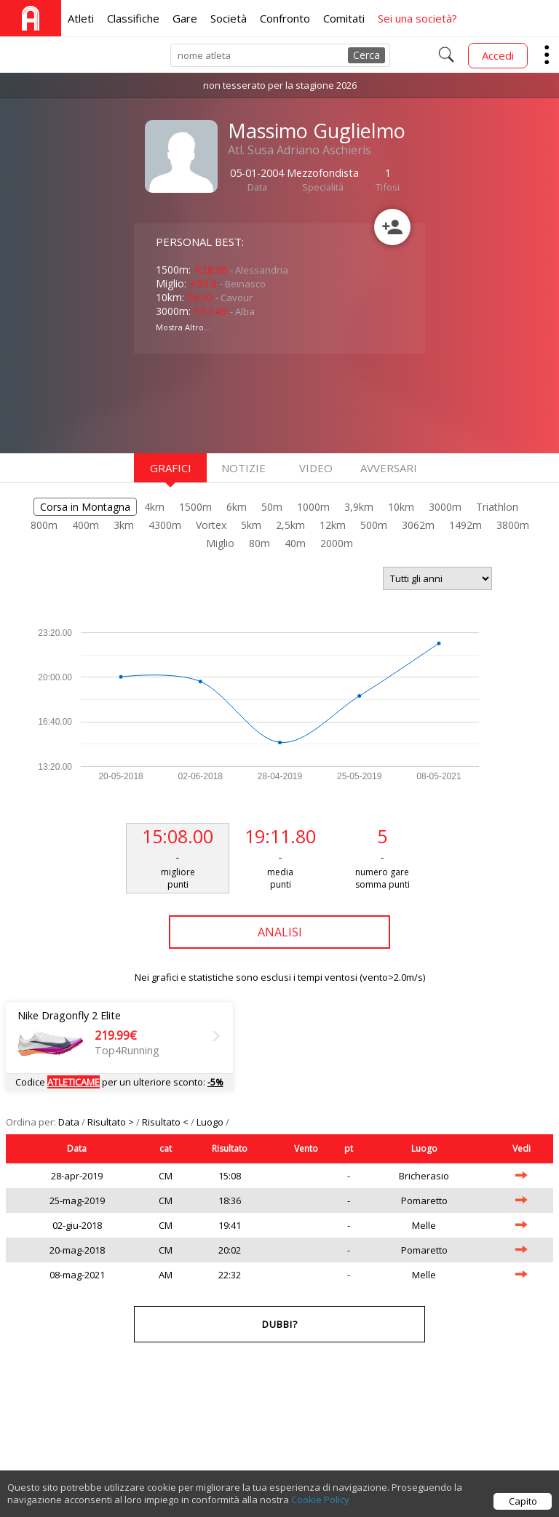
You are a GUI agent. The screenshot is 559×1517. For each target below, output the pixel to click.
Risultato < (166, 1121)
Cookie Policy (320, 1499)
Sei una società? (417, 18)
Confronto (285, 18)
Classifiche (133, 18)
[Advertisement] (250, 401)
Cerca (366, 55)
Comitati (344, 18)
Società (228, 18)
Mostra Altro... (183, 327)
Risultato (229, 1148)
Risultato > (111, 1121)
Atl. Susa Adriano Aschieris (299, 150)
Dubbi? (280, 1324)
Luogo (211, 1121)
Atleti (81, 18)
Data (70, 1121)
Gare (185, 18)
